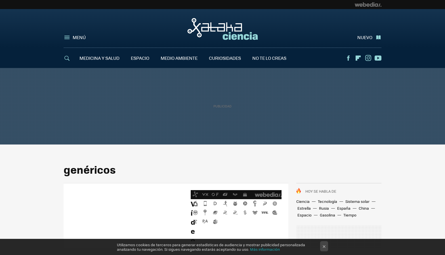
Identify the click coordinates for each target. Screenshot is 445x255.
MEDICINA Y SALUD (99, 58)
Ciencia (303, 201)
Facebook (348, 58)
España (343, 208)
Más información (265, 249)
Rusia (324, 208)
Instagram (368, 58)
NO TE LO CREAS (269, 58)
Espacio (304, 215)
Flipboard (358, 58)
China (364, 208)
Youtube (378, 58)
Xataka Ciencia (222, 29)
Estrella (304, 208)
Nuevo (364, 37)
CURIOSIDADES (225, 58)
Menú (79, 37)
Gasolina (327, 215)
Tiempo (349, 215)
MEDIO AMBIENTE (179, 58)
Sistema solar (357, 201)
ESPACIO (140, 58)
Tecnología (327, 201)
